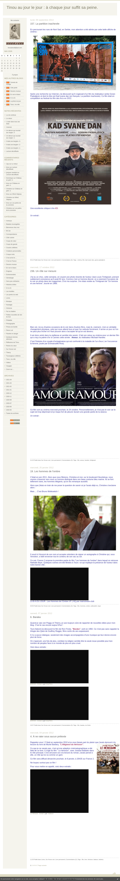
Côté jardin (13, 88)
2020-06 (9, 407)
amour (82, 460)
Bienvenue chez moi (12, 227)
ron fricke (87, 725)
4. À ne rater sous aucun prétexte (48, 736)
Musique (9, 301)
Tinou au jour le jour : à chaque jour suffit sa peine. (52, 7)
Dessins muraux (15, 91)
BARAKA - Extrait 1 (36, 684)
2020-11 (9, 396)
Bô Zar (8, 231)
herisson (90, 859)
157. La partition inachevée (44, 23)
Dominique (9, 178)
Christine (9, 189)
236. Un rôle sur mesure (43, 271)
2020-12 (9, 393)
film (83, 260)
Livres (8, 298)
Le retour (9, 118)
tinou (7, 167)
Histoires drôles (11, 284)
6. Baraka (35, 617)
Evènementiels (11, 274)
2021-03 (9, 383)
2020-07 (9, 403)
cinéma (79, 260)
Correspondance (11, 234)
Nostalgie (9, 305)
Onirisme (9, 308)
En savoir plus (98, 879)
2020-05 (9, 410)
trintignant (93, 460)
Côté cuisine (10, 237)
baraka (82, 725)
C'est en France (11, 261)
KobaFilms (49, 684)
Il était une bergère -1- (13, 148)
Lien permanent (56, 260)
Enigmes (9, 271)
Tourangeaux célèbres (13, 356)
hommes (82, 606)
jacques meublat (11, 172)
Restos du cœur (11, 346)
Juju (7, 164)
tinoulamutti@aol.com (15, 48)
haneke (87, 460)
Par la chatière (11, 311)
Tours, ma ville (15, 104)
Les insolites (10, 291)
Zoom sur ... (10, 369)
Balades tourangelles (13, 224)
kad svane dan (89, 260)
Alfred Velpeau (17, 194)
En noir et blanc (15, 94)
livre (86, 859)
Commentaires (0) (67, 260)
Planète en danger (12, 334)
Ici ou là (12, 98)
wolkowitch (94, 606)
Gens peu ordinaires (12, 281)
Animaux (9, 221)
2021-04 (9, 380)
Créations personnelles (13, 251)
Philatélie (9, 320)
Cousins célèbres (11, 247)
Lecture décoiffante (12, 151)
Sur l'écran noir (11, 349)
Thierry (8, 352)
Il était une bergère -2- (13, 145)
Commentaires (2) (67, 460)
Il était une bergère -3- (13, 141)
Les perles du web (12, 294)
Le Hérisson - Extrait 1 (37, 814)
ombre (88, 606)
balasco (96, 859)
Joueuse (9, 127)
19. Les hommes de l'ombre (45, 471)
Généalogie (10, 278)
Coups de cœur (11, 241)
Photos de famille (11, 327)
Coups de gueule (11, 244)
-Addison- (51, 814)
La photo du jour (15, 101)
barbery (101, 859)
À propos (15, 75)
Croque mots (10, 254)
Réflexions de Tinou (12, 342)
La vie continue (11, 115)
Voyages (9, 366)
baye (99, 606)
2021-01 (9, 390)
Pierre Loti (9, 330)
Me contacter (15, 20)
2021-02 (9, 386)
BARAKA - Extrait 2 (36, 721)
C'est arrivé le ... (11, 258)
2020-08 (9, 400)
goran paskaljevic (100, 260)
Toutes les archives (12, 413)
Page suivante (42, 865)
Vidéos (8, 362)
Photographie (10, 323)
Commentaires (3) (67, 606)
